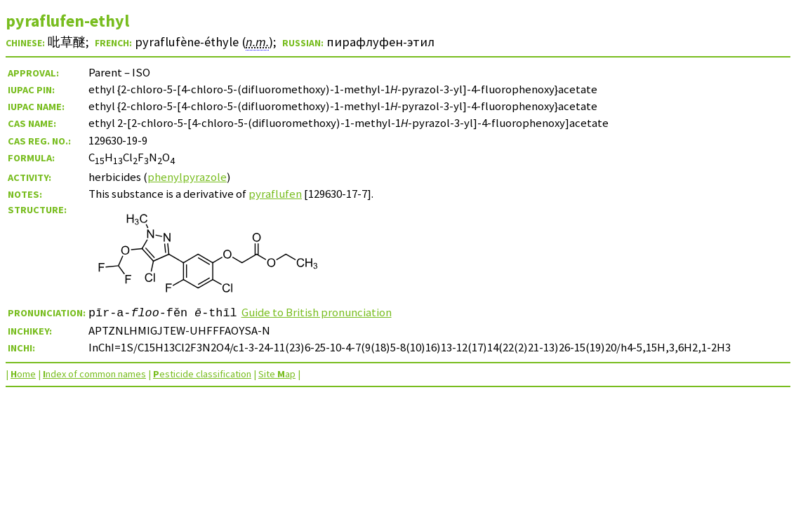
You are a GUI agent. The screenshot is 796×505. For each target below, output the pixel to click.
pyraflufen (275, 193)
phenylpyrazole (187, 176)
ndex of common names (94, 374)
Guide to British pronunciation (316, 312)
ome (23, 374)
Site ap (277, 374)
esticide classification (202, 374)
